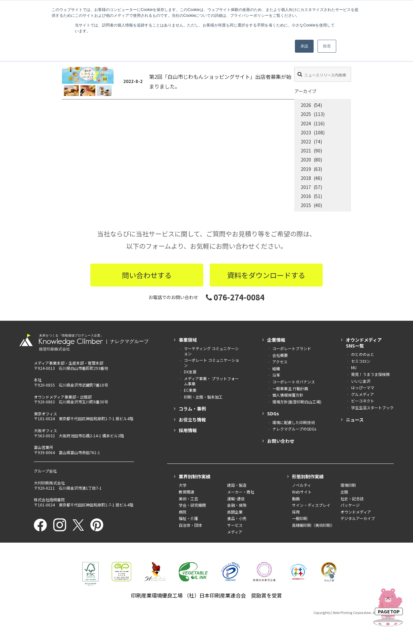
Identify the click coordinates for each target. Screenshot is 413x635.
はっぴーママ (362, 387)
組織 (276, 368)
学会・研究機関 (192, 505)
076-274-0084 (235, 297)
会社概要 (280, 355)
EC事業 (190, 390)
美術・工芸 (188, 498)
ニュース (355, 419)
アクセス (279, 361)
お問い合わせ (280, 441)
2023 (306, 132)
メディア (234, 532)
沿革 (276, 375)
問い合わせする (147, 275)
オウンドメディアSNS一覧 (364, 343)
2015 (306, 205)
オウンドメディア (355, 512)
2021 (306, 150)
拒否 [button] (327, 46)
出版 (344, 491)
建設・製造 (237, 485)
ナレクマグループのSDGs (294, 429)
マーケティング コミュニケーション (211, 351)
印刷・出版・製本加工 (203, 397)
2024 (306, 123)
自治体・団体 (190, 525)
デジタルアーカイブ (357, 518)
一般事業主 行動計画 (290, 388)
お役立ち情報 (192, 419)
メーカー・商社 (240, 491)
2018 (306, 178)
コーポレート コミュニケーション (211, 362)
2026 (306, 105)
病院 (182, 512)
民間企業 (235, 512)
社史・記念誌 (352, 498)
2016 (306, 196)
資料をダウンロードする (266, 275)
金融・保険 (237, 505)
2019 (306, 169)
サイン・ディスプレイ (311, 505)
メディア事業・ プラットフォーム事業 (211, 381)
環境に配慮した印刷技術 (293, 422)
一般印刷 (299, 518)
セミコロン (360, 361)
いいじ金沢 (360, 381)
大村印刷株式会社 (49, 482)
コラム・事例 (192, 408)
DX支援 (190, 371)
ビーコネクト (362, 400)
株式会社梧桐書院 (49, 499)
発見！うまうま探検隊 (370, 374)
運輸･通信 (236, 498)
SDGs (273, 413)
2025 (306, 114)
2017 (306, 187)
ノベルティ (301, 485)
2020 (306, 159)
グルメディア (362, 394)
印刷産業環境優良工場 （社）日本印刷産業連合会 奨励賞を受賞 (206, 595)
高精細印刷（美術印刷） (313, 525)
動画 (296, 498)
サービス (235, 525)
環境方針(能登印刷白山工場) (296, 401)
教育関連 (186, 491)
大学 (182, 485)
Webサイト (302, 491)
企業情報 (276, 340)
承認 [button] (304, 46)
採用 (296, 512)
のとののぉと (362, 354)
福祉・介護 (188, 518)
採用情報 (188, 430)
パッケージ (350, 505)
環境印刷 (348, 485)
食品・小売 (237, 518)
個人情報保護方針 (287, 395)
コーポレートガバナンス (293, 381)
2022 (306, 141)
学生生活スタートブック (372, 407)
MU (354, 367)
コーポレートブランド (291, 348)
